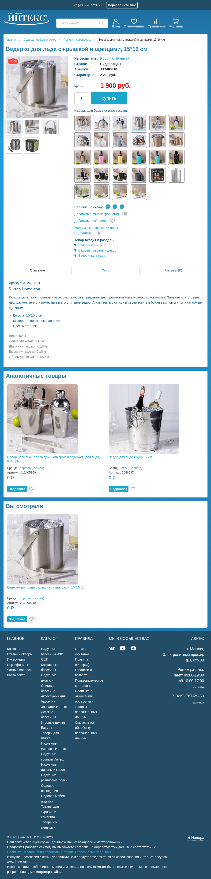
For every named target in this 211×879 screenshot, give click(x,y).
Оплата (80, 649)
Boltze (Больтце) (130, 468)
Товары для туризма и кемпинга (50, 812)
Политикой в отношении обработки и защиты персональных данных (59, 852)
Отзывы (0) (173, 270)
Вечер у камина (90, 245)
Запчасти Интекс (54, 707)
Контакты (14, 649)
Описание (37, 270)
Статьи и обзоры (19, 654)
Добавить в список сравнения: (97, 214)
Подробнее (17, 489)
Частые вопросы (19, 670)
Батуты (46, 728)
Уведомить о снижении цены (96, 227)
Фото (105, 270)
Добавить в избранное (91, 221)
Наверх (196, 838)
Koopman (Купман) (115, 58)
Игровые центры (53, 722)
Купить (109, 98)
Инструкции (16, 659)
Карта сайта (16, 675)
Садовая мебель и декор (97, 250)
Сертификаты (17, 665)
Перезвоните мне (122, 5)
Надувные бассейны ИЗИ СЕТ (52, 654)
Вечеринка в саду (91, 255)
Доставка (82, 654)
